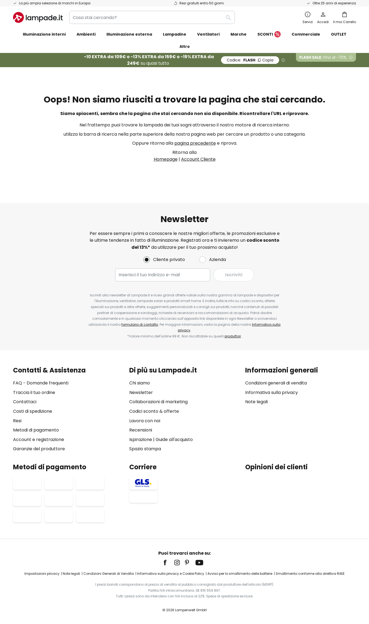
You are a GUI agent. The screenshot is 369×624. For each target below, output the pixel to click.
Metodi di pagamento (36, 430)
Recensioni (140, 430)
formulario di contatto (139, 324)
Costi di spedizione (32, 411)
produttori (233, 336)
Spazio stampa (145, 449)
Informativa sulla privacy (271, 392)
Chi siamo (139, 383)
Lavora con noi (144, 421)
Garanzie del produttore (39, 449)
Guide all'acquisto (174, 439)
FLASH (250, 60)
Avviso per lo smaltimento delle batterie (239, 573)
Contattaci (24, 402)
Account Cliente (198, 159)
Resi (17, 421)
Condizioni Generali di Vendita (108, 573)
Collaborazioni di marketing (158, 402)
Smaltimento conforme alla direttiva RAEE (310, 573)
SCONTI (269, 34)
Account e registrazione (38, 439)
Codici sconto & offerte (154, 411)
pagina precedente (195, 143)
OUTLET (338, 34)
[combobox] (152, 17)
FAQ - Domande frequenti (40, 383)
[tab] (68, 410)
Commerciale (306, 34)
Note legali (256, 402)
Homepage (166, 159)
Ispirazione (140, 439)
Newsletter (141, 392)
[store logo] (38, 17)
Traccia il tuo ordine (34, 392)
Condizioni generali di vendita (276, 383)
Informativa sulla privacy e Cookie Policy (170, 573)
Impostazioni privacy (41, 573)
